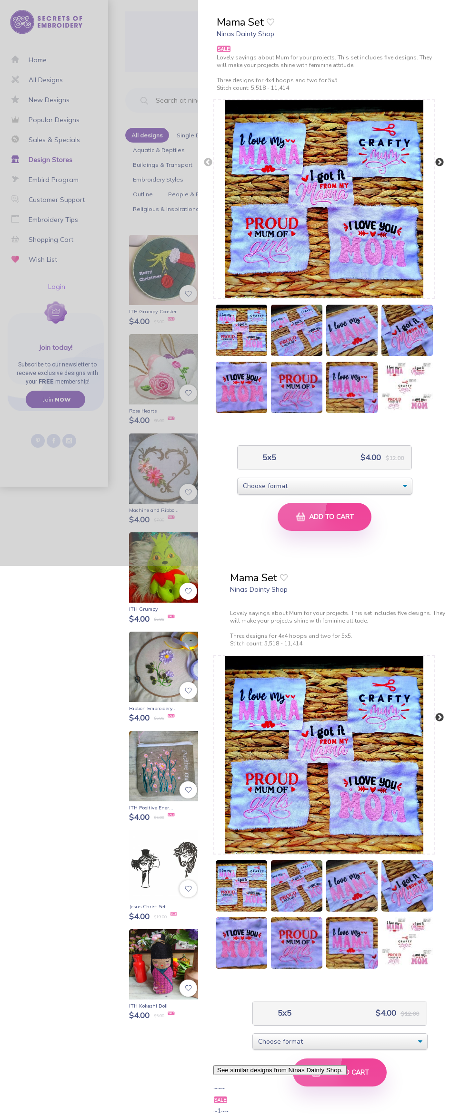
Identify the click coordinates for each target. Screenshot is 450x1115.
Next (439, 162)
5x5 (268, 457)
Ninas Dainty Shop (245, 33)
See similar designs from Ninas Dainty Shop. (280, 1070)
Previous (208, 162)
